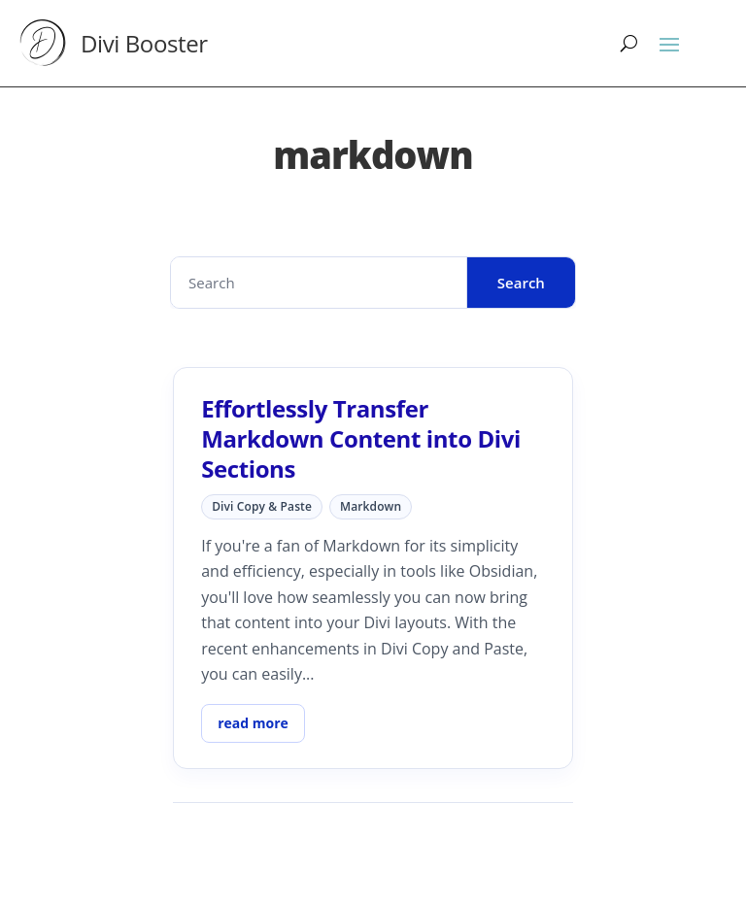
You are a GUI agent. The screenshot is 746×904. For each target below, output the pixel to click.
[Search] (629, 42)
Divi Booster (144, 43)
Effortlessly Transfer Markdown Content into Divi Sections (361, 438)
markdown (370, 506)
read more (253, 723)
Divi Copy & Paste (262, 506)
